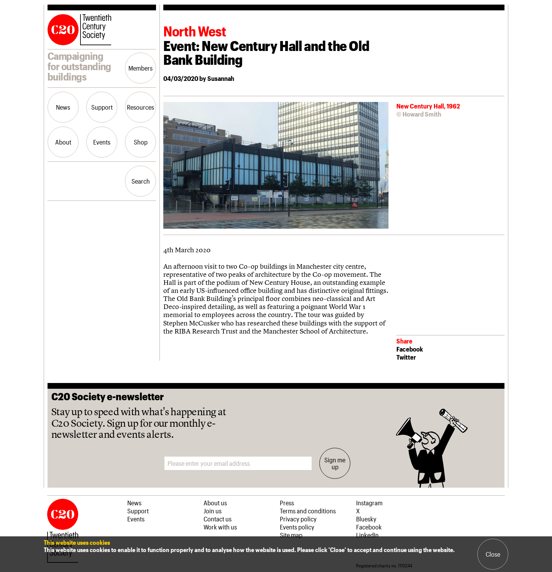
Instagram (369, 502)
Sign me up (334, 463)
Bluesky (366, 519)
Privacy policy (298, 519)
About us (215, 502)
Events (101, 142)
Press (287, 502)
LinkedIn (367, 535)
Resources (140, 107)
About (63, 142)
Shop (141, 142)
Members (140, 68)
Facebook (409, 349)
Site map (291, 535)
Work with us (220, 527)
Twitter (406, 357)
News (63, 107)
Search (140, 181)
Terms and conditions (308, 510)
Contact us (218, 519)
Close (493, 554)
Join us (213, 510)
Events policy (297, 527)
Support (102, 107)
